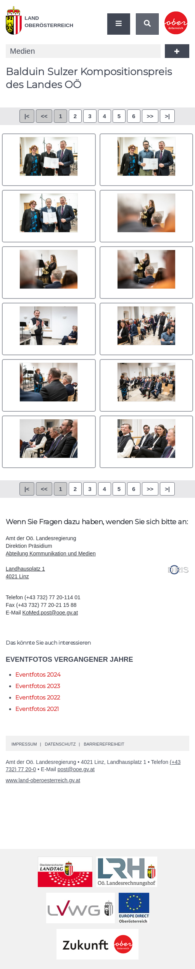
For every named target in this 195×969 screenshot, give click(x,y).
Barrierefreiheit (104, 744)
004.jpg (146, 216)
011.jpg (49, 442)
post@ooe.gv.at (76, 769)
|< (26, 116)
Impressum (24, 744)
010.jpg (146, 385)
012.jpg (146, 442)
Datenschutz (60, 744)
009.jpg (49, 385)
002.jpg (146, 159)
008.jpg (146, 329)
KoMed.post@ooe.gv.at (50, 613)
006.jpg (146, 272)
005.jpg (49, 272)
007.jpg (49, 329)
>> (150, 116)
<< (44, 116)
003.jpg (49, 216)
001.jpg (49, 159)
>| (167, 116)
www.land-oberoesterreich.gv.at (43, 780)
